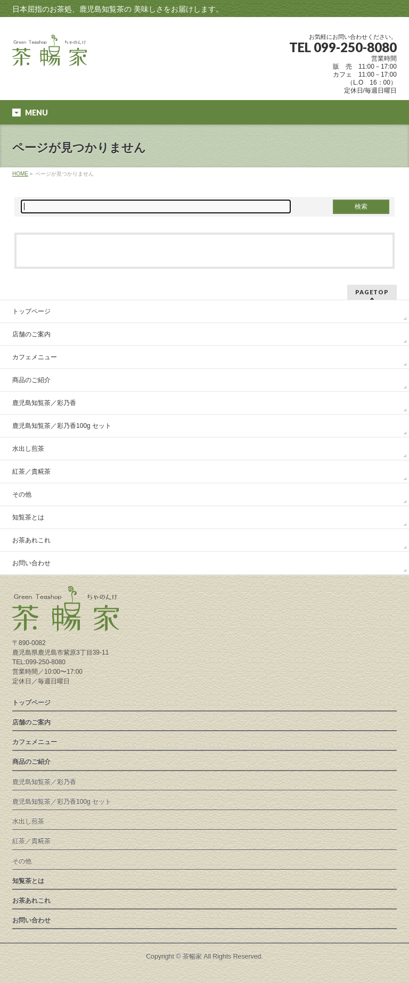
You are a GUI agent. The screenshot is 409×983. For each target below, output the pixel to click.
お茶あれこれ (31, 540)
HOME (20, 174)
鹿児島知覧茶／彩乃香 (44, 403)
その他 (21, 494)
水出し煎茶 (28, 448)
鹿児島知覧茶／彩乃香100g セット (61, 425)
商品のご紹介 (31, 380)
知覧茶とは (28, 517)
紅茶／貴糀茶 (31, 471)
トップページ (31, 311)
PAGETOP (372, 291)
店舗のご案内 (31, 334)
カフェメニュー (34, 357)
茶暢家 (192, 956)
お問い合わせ (31, 563)
